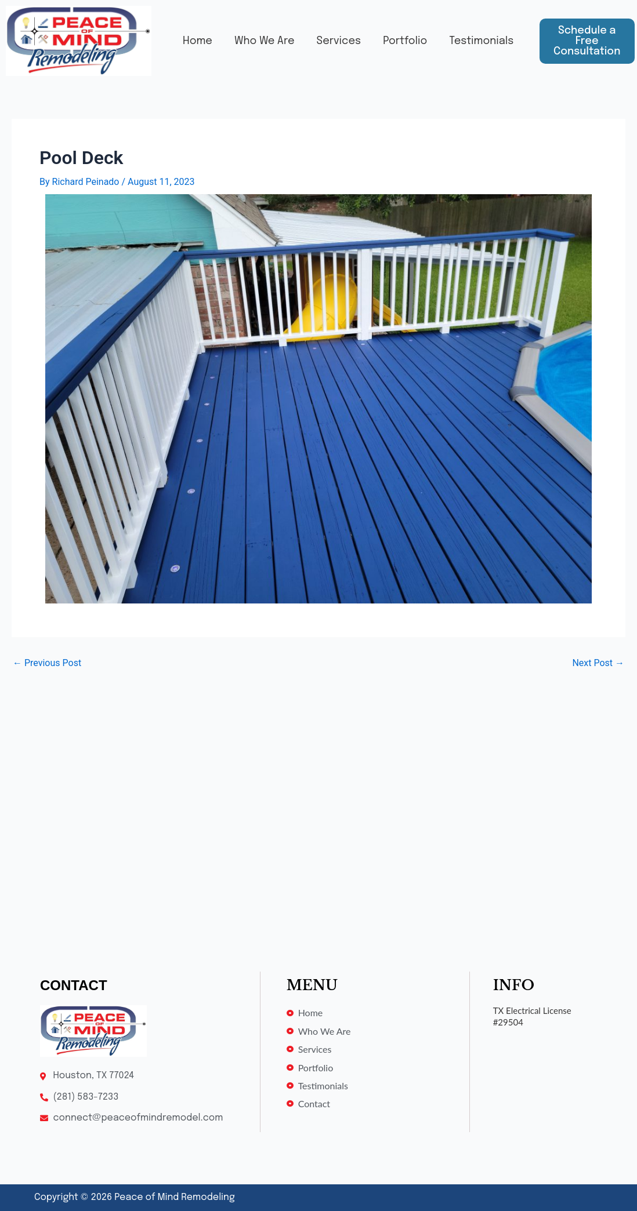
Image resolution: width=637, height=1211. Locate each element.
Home (183, 33)
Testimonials (291, 49)
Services (324, 33)
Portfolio (391, 33)
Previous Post (47, 663)
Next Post (598, 663)
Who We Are (250, 33)
